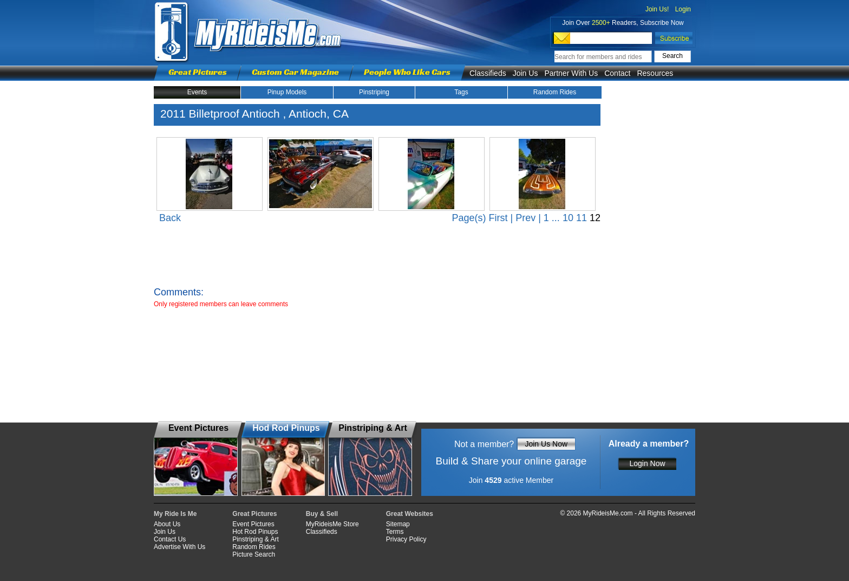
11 (581, 217)
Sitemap (398, 524)
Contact (617, 73)
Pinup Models (287, 92)
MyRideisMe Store (332, 524)
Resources (655, 73)
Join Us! (657, 9)
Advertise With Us (179, 547)
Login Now (647, 463)
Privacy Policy (406, 539)
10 (568, 217)
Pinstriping (374, 92)
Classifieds (487, 73)
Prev (525, 217)
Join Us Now (546, 444)
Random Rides (554, 92)
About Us (167, 524)
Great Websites (409, 514)
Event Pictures (253, 524)
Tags (461, 92)
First (497, 217)
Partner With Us (571, 73)
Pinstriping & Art (255, 539)
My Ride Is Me (175, 514)
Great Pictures (197, 72)
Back (170, 217)
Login (683, 9)
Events (197, 92)
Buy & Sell (322, 514)
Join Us (525, 73)
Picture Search (253, 554)
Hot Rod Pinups (255, 531)
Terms (395, 531)
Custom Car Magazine (295, 72)
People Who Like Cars (407, 72)
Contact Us (170, 539)
